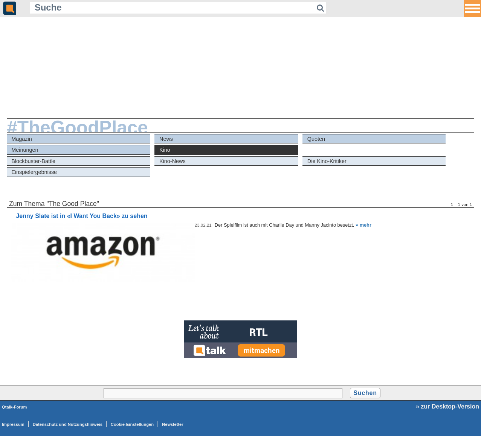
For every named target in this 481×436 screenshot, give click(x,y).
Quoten (316, 139)
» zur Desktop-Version (447, 406)
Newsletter (172, 424)
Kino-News (172, 161)
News (166, 139)
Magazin (21, 139)
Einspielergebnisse (34, 172)
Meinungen (24, 150)
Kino (164, 150)
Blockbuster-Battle (33, 161)
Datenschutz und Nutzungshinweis (67, 424)
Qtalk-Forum (14, 407)
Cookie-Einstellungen (132, 424)
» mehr (363, 225)
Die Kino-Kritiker (327, 161)
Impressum (13, 424)
